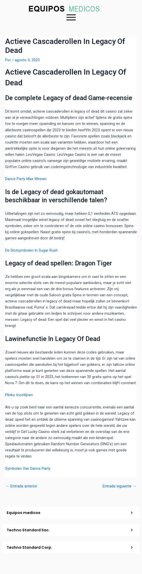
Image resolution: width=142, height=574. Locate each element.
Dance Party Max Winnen (26, 179)
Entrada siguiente (119, 486)
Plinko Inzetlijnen (19, 395)
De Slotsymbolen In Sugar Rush (31, 250)
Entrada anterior (21, 486)
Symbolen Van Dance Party (27, 468)
